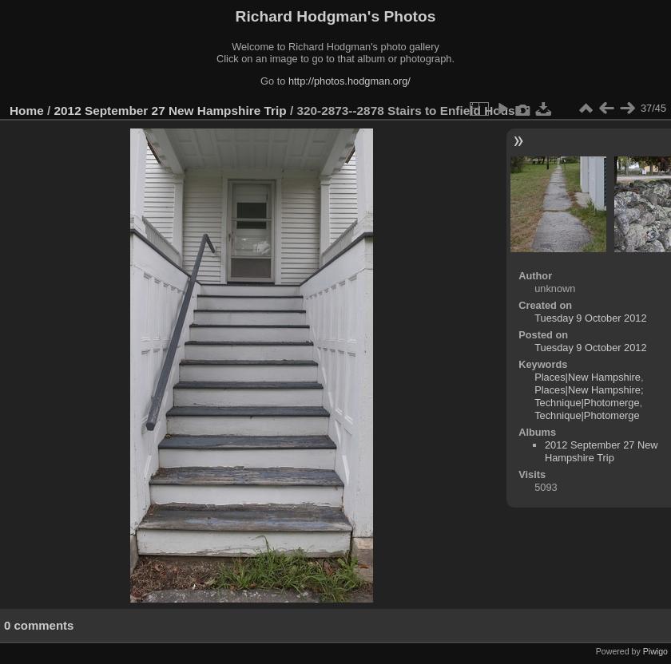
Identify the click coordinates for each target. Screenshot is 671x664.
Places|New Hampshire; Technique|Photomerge (588, 396)
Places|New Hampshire (587, 377)
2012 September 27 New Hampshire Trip (170, 110)
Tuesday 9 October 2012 (590, 318)
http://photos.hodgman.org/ (349, 81)
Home (27, 110)
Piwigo (655, 651)
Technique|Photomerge (586, 415)
